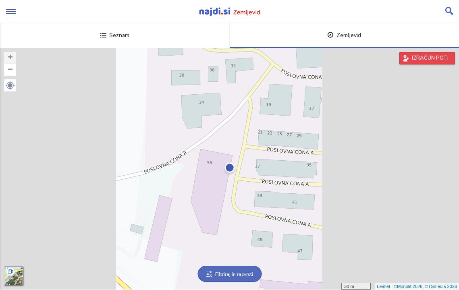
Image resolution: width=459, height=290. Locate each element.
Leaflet (383, 286)
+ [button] (10, 58)
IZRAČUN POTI (430, 58)
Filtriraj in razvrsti (229, 274)
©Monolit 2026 (408, 286)
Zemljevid (344, 35)
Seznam (114, 35)
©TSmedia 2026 (441, 286)
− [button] (10, 70)
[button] (10, 85)
